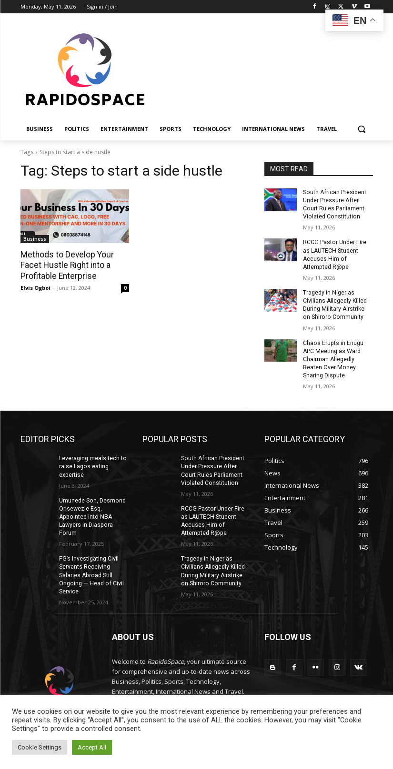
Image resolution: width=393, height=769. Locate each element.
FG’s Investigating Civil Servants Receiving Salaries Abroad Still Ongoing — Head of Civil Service (90, 571)
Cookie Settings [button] (39, 747)
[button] (362, 129)
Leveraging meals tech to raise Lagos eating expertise (92, 463)
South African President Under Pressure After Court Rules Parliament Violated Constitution (334, 204)
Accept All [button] (92, 747)
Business (34, 239)
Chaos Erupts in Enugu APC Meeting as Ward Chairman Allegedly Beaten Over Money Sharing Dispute (333, 356)
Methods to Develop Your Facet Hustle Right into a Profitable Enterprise (65, 265)
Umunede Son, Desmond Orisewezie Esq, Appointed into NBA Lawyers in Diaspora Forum (92, 513)
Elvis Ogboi (35, 287)
